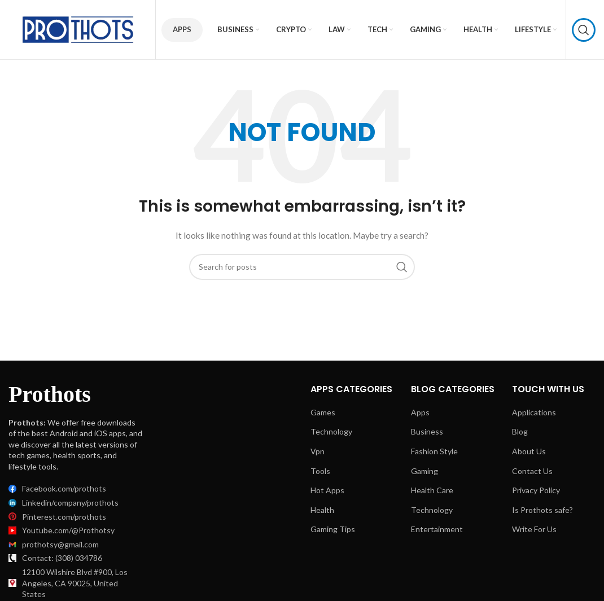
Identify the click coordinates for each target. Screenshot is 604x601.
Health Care (432, 490)
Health (322, 510)
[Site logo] (79, 28)
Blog (520, 431)
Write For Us (534, 529)
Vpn (317, 451)
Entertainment (437, 529)
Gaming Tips (332, 529)
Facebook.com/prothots (64, 488)
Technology (331, 431)
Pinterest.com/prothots (64, 516)
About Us (529, 451)
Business (427, 431)
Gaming (424, 471)
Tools (320, 471)
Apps (182, 29)
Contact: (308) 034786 (62, 558)
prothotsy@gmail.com (60, 544)
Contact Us (532, 471)
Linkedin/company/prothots (70, 502)
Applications (534, 412)
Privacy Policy (536, 490)
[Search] (583, 30)
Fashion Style (434, 451)
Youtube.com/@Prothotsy (68, 530)
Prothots (49, 394)
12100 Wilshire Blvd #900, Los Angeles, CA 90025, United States (75, 583)
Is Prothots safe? (542, 510)
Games (322, 412)
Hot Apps (327, 490)
